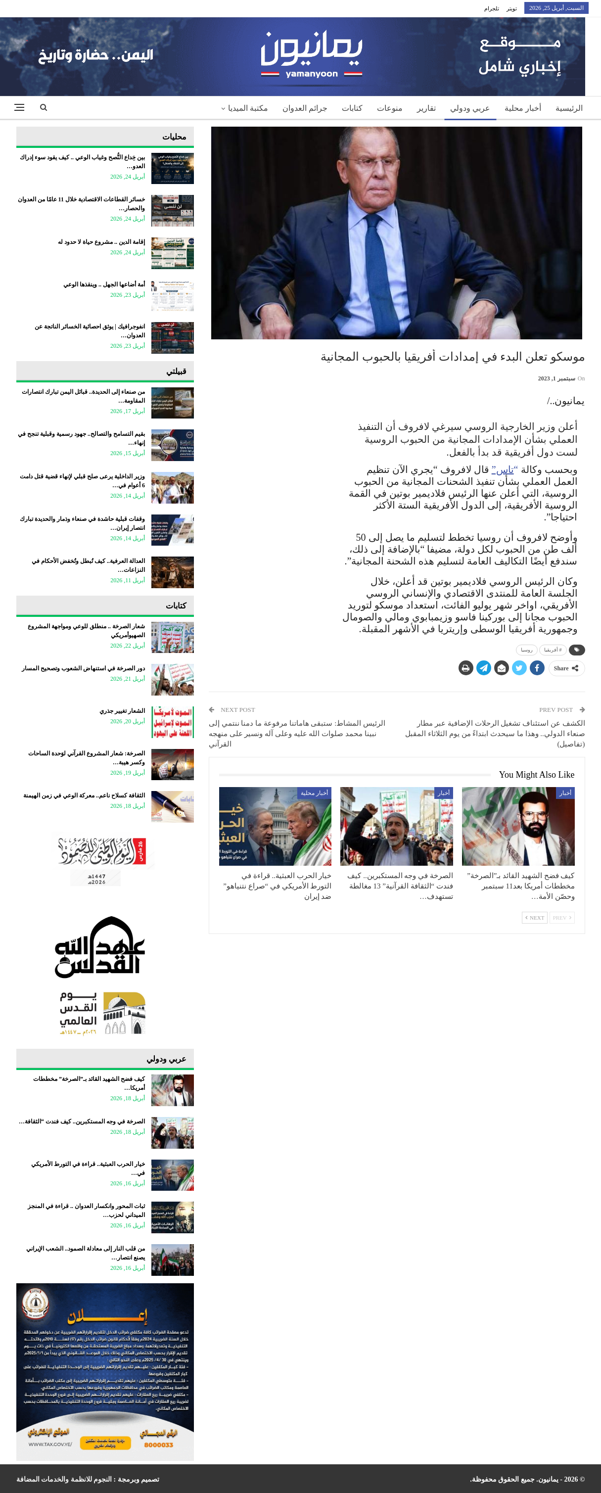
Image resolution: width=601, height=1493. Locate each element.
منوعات (390, 108)
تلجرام (491, 8)
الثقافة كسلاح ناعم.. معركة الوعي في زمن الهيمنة (84, 795)
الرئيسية (569, 108)
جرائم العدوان (304, 108)
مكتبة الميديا (248, 108)
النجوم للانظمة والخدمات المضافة (64, 1479)
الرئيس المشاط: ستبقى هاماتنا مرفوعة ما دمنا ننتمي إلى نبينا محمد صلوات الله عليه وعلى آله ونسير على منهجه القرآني (297, 733)
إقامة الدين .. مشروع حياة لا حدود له (101, 241)
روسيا (527, 650)
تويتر (512, 8)
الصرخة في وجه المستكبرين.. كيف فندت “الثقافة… (82, 1121)
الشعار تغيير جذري (122, 710)
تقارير (426, 108)
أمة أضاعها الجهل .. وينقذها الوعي (104, 284)
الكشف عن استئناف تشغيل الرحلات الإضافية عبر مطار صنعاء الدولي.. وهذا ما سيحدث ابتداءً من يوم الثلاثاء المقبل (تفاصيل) (495, 733)
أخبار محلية (523, 108)
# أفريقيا (553, 650)
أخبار (565, 793)
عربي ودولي (470, 108)
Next (534, 918)
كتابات (352, 108)
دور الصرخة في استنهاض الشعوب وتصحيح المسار (83, 668)
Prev (562, 918)
